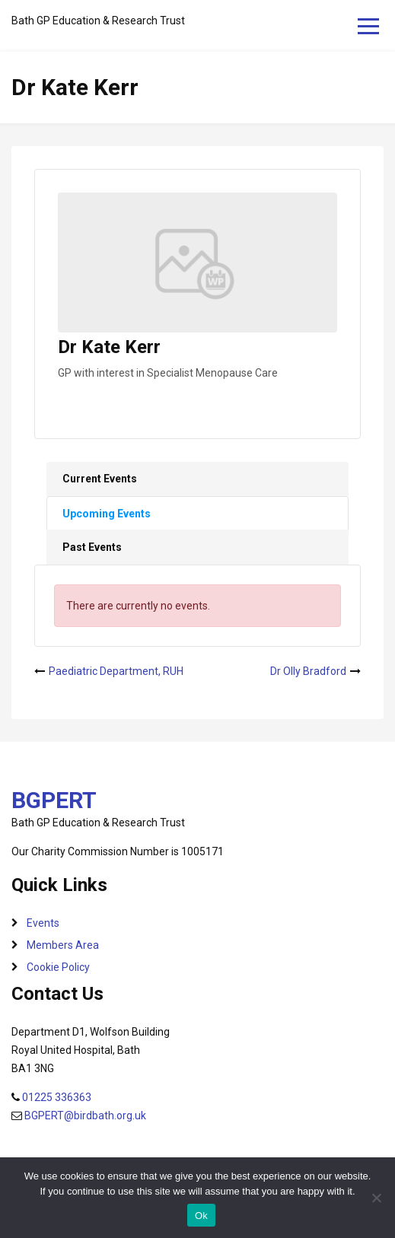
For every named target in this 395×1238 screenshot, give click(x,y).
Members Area (63, 945)
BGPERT (54, 800)
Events (43, 923)
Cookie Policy (58, 967)
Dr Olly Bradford (308, 671)
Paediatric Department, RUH (116, 671)
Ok (201, 1215)
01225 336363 (56, 1097)
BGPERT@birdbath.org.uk (85, 1115)
